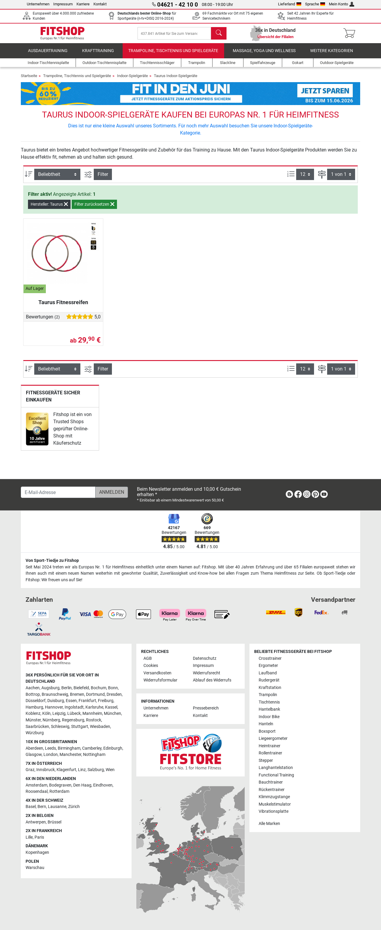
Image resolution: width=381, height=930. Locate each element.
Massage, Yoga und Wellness (264, 54)
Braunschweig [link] (55, 694)
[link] (37, 433)
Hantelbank (269, 709)
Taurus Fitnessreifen (63, 306)
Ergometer (268, 665)
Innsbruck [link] (45, 770)
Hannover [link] (54, 707)
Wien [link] (110, 770)
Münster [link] (33, 720)
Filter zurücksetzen (94, 208)
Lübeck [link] (74, 713)
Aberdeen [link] (34, 748)
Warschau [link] (35, 867)
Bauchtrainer (271, 782)
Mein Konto (341, 4)
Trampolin (268, 695)
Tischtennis (269, 702)
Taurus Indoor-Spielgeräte (175, 80)
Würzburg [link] (35, 733)
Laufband (268, 673)
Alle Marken (269, 823)
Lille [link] (29, 837)
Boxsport (267, 731)
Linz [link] (82, 770)
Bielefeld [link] (81, 687)
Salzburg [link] (96, 770)
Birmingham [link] (69, 748)
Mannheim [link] (92, 713)
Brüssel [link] (54, 822)
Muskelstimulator (275, 804)
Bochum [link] (98, 687)
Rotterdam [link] (59, 791)
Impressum (63, 4)
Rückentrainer (272, 789)
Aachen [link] (33, 687)
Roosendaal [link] (37, 791)
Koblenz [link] (33, 713)
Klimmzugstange (274, 796)
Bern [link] (42, 806)
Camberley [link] (92, 748)
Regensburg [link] (73, 720)
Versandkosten (157, 673)
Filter (103, 178)
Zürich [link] (74, 806)
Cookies (150, 665)
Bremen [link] (77, 694)
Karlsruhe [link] (94, 707)
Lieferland (289, 4)
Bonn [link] (113, 687)
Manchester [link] (70, 754)
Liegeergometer (273, 738)
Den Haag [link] (82, 785)
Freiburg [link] (105, 701)
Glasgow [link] (34, 754)
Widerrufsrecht (206, 673)
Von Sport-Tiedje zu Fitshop (52, 560)
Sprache (315, 4)
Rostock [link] (93, 720)
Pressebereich (206, 708)
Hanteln (266, 724)
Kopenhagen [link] (37, 852)
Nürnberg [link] (51, 720)
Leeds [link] (50, 748)
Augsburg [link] (50, 687)
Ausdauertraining (48, 54)
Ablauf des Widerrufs (212, 680)
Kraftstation (270, 687)
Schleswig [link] (60, 726)
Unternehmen (38, 4)
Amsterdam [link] (36, 785)
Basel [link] (31, 806)
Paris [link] (39, 837)
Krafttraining (98, 54)
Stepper (266, 760)
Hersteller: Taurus (49, 208)
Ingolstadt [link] (74, 707)
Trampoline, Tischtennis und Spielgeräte (173, 54)
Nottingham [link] (94, 754)
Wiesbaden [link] (100, 726)
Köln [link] (46, 713)
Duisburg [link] (55, 701)
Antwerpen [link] (36, 822)
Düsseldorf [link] (36, 701)
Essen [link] (71, 701)
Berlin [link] (66, 687)
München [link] (112, 713)
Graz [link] (30, 770)
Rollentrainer (270, 753)
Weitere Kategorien (331, 54)
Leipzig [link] (58, 713)
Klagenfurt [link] (66, 770)
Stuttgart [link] (79, 726)
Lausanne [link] (57, 806)
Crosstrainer (270, 658)
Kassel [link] (111, 707)
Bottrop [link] (33, 694)
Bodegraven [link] (60, 785)
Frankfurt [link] (87, 701)
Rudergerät (269, 680)
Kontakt (100, 4)
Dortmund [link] (95, 694)
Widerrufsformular (160, 680)
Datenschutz (204, 658)
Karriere (83, 4)
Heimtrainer (269, 745)
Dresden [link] (114, 694)
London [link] (50, 754)
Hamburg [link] (34, 707)
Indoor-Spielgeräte (132, 80)
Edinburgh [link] (112, 748)
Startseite (29, 80)
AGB (147, 658)
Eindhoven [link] (103, 785)
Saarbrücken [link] (37, 726)
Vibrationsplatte (273, 811)
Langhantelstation (276, 767)
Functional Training (276, 775)
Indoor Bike (269, 716)
